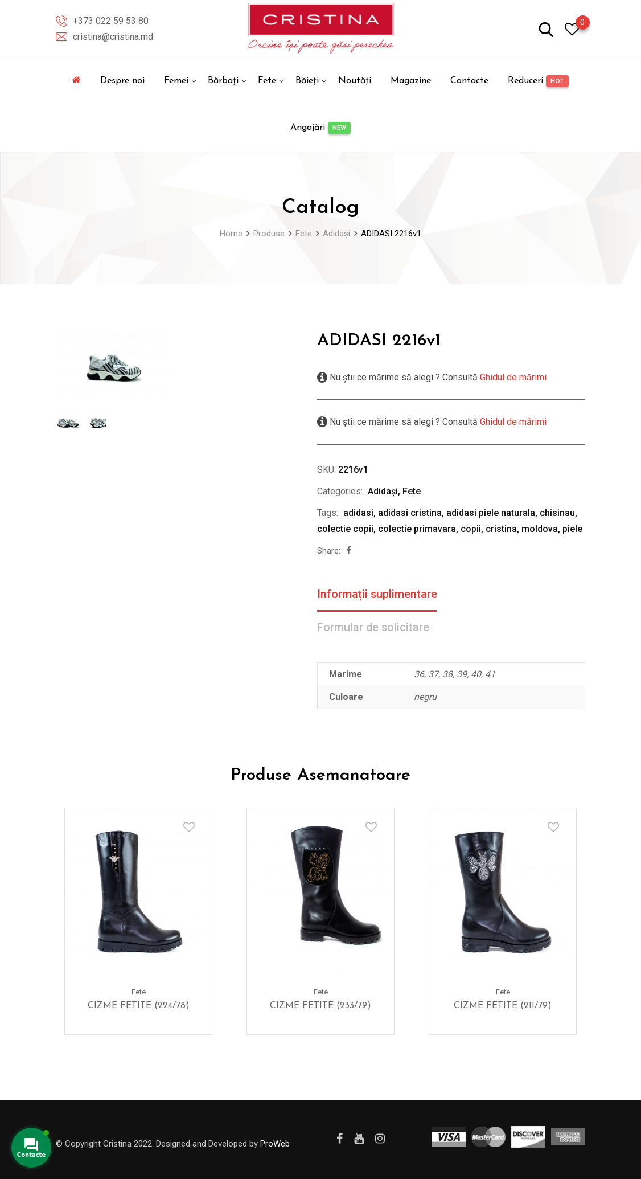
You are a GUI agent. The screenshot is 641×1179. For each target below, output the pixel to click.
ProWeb (275, 1144)
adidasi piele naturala (490, 512)
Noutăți (354, 80)
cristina (501, 528)
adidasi (358, 512)
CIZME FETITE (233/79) (320, 1005)
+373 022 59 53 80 (111, 20)
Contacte (469, 80)
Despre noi (122, 80)
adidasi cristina (410, 512)
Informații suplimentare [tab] (377, 594)
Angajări (320, 128)
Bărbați (223, 80)
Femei (176, 80)
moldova (539, 528)
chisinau (557, 512)
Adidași (383, 491)
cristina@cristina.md (113, 36)
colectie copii (345, 528)
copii (471, 528)
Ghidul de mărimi (512, 377)
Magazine (411, 80)
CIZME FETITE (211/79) (503, 1005)
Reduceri (538, 81)
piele (572, 528)
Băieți (307, 80)
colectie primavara (417, 528)
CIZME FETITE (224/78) (139, 1005)
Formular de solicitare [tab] (373, 628)
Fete (267, 80)
